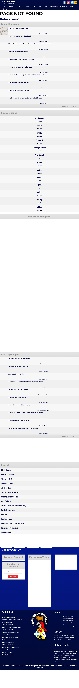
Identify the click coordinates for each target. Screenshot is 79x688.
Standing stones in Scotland (10, 654)
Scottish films (6, 667)
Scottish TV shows (7, 670)
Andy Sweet (20, 683)
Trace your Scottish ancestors (11, 649)
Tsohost (41, 685)
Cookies (59, 649)
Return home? (11, 19)
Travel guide (54, 6)
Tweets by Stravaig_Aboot (35, 578)
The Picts (4, 657)
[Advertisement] (13, 461)
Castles (11, 6)
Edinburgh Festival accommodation (13, 637)
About (58, 629)
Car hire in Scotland (8, 642)
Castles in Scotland (8, 647)
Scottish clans (6, 652)
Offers (5, 9)
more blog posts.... (68, 105)
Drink (39, 6)
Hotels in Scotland (7, 639)
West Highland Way (8, 672)
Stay (45, 6)
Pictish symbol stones (9, 660)
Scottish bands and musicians (11, 665)
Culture (28, 6)
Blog (4, 6)
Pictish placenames (8, 662)
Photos (71, 6)
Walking (62, 6)
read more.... (74, 644)
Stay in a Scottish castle (9, 634)
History (20, 6)
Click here (62, 657)
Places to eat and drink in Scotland (13, 644)
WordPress (65, 683)
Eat (34, 6)
